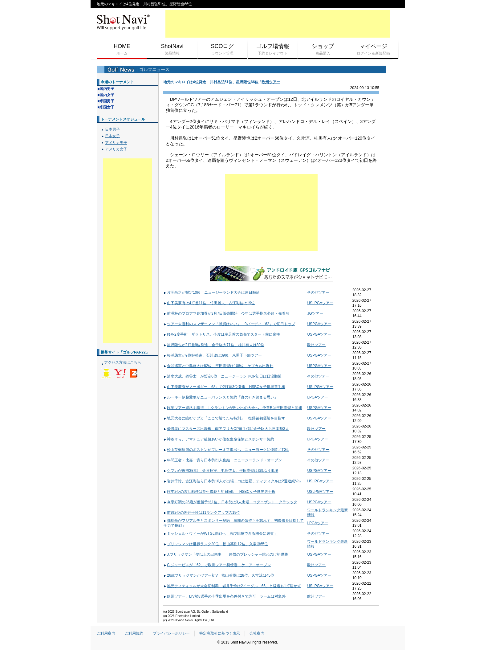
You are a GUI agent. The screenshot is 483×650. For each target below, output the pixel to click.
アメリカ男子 (116, 143)
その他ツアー (318, 292)
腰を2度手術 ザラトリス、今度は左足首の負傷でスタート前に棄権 (222, 334)
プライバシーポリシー (171, 633)
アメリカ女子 (116, 149)
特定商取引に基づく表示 (219, 633)
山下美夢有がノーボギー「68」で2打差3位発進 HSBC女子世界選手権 (224, 387)
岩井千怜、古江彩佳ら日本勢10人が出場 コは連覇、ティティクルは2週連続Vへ (232, 481)
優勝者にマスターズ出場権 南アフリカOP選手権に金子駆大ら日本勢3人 (226, 429)
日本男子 (112, 129)
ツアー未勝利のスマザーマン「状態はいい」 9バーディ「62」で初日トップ (229, 324)
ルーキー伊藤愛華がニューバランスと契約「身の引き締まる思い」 (221, 397)
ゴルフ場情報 (273, 49)
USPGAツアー (319, 324)
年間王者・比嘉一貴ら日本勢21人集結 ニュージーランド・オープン (223, 460)
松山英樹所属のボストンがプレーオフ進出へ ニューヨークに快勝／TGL (226, 450)
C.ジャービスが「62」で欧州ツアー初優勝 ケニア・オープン (217, 565)
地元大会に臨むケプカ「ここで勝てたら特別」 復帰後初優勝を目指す (224, 418)
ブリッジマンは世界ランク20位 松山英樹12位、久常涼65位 (216, 544)
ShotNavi (172, 49)
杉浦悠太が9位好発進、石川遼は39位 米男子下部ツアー (213, 355)
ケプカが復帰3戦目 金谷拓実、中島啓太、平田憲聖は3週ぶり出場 (221, 470)
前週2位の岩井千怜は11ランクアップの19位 (202, 512)
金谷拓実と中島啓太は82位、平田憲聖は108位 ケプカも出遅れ (218, 366)
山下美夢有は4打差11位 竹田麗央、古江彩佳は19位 (209, 303)
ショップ (323, 49)
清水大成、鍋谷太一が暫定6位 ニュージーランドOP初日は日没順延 (223, 376)
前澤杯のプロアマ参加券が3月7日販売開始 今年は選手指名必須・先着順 (226, 313)
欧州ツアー (271, 82)
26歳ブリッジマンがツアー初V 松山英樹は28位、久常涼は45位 (219, 575)
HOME (122, 49)
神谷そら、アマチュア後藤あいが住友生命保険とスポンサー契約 (219, 439)
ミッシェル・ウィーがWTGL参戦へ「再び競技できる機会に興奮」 (221, 533)
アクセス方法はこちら (122, 362)
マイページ (373, 49)
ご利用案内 (106, 633)
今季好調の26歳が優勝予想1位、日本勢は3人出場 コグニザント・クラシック (230, 502)
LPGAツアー (317, 397)
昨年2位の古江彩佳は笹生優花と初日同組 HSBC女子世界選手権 (219, 491)
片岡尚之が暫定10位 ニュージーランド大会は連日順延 (212, 292)
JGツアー (315, 313)
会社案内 (257, 633)
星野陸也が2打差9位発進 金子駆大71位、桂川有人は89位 (214, 345)
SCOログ (222, 49)
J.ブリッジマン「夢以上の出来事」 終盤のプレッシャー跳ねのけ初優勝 (226, 554)
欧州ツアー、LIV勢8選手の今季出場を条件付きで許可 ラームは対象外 (225, 596)
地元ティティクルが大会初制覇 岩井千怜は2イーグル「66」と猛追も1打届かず (232, 586)
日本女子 (112, 136)
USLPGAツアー (320, 303)
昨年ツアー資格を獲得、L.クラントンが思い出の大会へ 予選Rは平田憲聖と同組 (233, 408)
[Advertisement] (277, 24)
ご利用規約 (134, 633)
